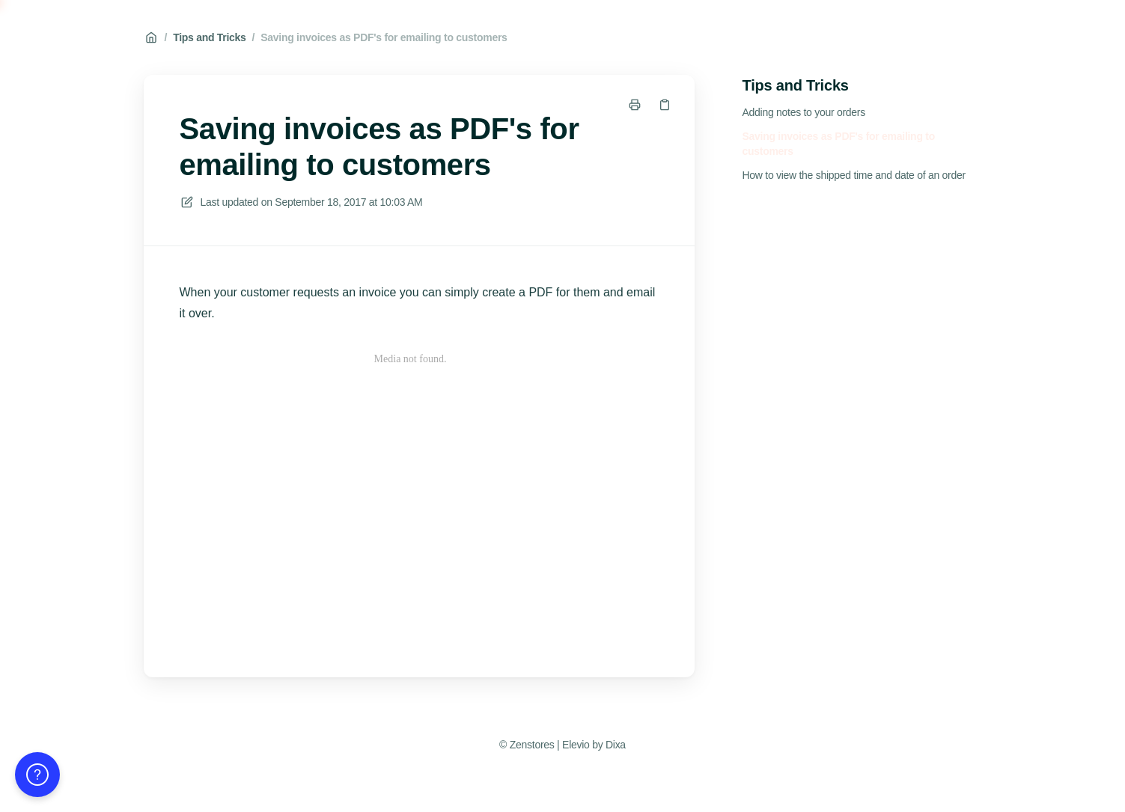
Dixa (616, 745)
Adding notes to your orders (804, 112)
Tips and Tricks (209, 37)
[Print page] (635, 105)
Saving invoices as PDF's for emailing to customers (383, 37)
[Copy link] (665, 105)
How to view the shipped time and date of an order (854, 175)
